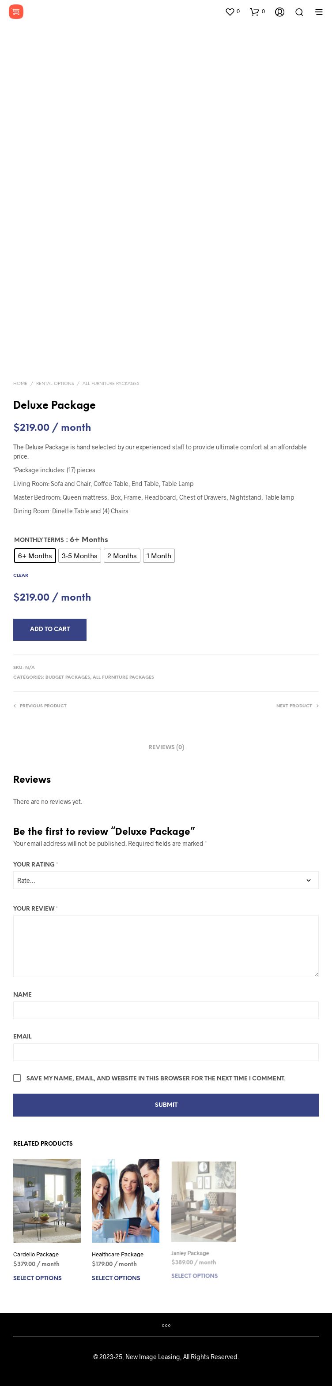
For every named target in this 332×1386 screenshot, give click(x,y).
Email (22, 1037)
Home (20, 383)
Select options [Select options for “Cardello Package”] (37, 1278)
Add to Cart (50, 629)
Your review (35, 909)
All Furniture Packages (111, 383)
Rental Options (55, 383)
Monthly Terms (39, 540)
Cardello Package (36, 1254)
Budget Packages (67, 677)
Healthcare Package (118, 1252)
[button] (232, 11)
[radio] (35, 555)
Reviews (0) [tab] (166, 748)
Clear (20, 575)
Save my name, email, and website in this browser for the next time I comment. (155, 1079)
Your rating (35, 865)
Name (22, 995)
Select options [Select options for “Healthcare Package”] (116, 1275)
